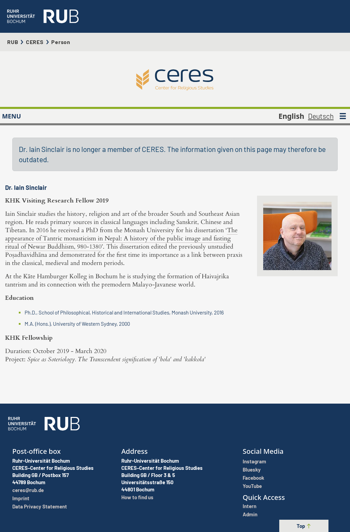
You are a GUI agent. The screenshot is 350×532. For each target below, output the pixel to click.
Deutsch (321, 116)
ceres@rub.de (28, 490)
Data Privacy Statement (39, 506)
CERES (35, 42)
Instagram (254, 461)
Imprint (20, 498)
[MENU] (343, 116)
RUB (12, 42)
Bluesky (252, 469)
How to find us (137, 497)
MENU (11, 116)
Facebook (253, 478)
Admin (250, 514)
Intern (249, 506)
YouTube (252, 486)
